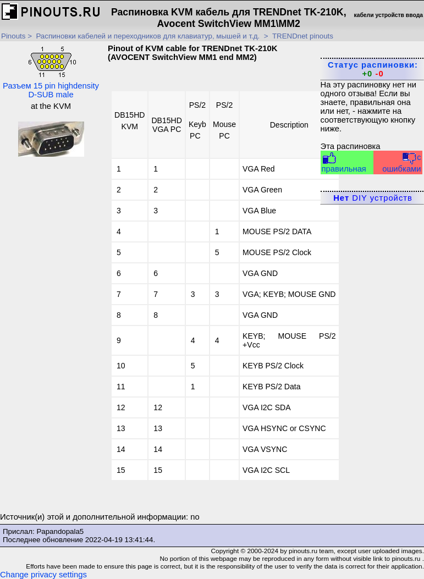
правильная (344, 162)
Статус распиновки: (373, 69)
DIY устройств (372, 198)
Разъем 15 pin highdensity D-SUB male (51, 71)
